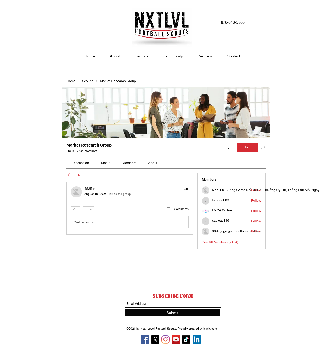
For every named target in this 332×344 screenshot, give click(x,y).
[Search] (227, 147)
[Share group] (263, 147)
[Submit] (172, 312)
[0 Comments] (177, 209)
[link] (80, 163)
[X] (155, 339)
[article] (129, 208)
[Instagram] (165, 339)
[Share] (186, 189)
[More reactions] (88, 209)
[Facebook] (145, 339)
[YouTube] (176, 339)
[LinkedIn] (197, 339)
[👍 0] (75, 209)
